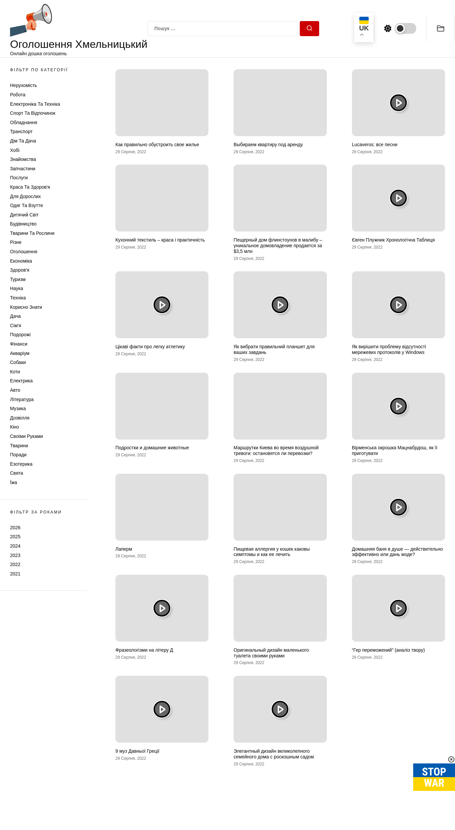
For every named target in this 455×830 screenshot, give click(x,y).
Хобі (14, 150)
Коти (15, 371)
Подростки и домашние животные (152, 447)
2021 (15, 573)
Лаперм (123, 549)
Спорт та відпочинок (32, 113)
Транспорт (21, 131)
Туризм (17, 279)
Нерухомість (23, 85)
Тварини (19, 445)
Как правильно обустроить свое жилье (157, 144)
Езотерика (21, 464)
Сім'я (15, 325)
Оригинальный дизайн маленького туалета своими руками (271, 652)
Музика (18, 408)
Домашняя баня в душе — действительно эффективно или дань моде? (397, 551)
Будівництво (23, 223)
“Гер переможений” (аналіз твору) (388, 650)
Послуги (19, 177)
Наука (16, 288)
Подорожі (20, 334)
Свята (16, 473)
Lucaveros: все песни (374, 144)
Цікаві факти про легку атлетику (150, 346)
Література (22, 399)
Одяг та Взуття (26, 205)
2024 (15, 546)
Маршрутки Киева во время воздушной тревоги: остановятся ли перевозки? (276, 450)
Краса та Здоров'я (30, 187)
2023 (15, 555)
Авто (15, 390)
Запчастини (22, 168)
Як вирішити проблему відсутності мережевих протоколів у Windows (389, 349)
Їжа (13, 482)
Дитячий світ (24, 214)
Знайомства (23, 159)
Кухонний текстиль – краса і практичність (160, 240)
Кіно (14, 427)
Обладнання (23, 122)
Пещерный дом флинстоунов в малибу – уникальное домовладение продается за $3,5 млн (278, 245)
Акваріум (19, 353)
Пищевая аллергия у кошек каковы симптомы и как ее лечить (271, 551)
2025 (15, 536)
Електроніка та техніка (35, 104)
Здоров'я (19, 270)
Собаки (18, 362)
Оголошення (23, 251)
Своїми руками (26, 436)
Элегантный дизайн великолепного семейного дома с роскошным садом (274, 753)
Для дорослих (25, 196)
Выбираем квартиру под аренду (268, 144)
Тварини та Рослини (32, 233)
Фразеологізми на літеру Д (144, 650)
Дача (15, 316)
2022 (15, 564)
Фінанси (18, 344)
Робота (17, 94)
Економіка (21, 261)
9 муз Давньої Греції (137, 751)
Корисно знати (26, 307)
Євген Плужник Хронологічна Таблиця (393, 240)
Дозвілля (19, 418)
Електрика (21, 380)
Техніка (18, 297)
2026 (15, 527)
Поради (18, 454)
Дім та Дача (23, 141)
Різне (15, 242)
